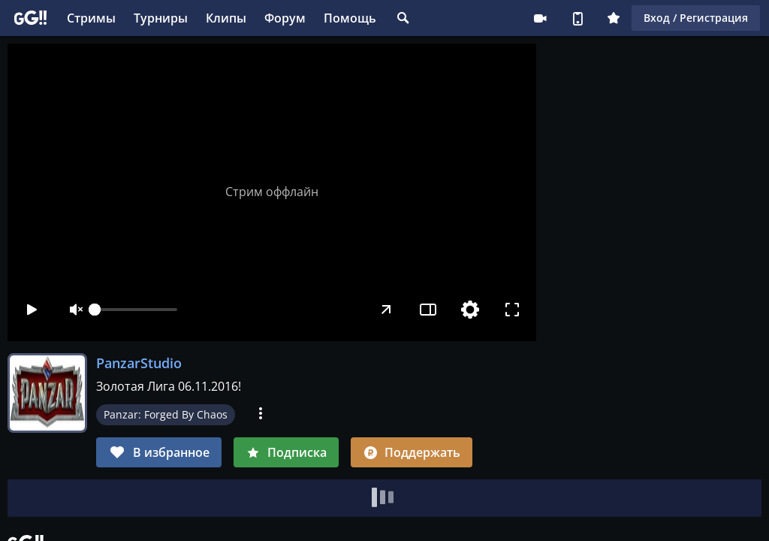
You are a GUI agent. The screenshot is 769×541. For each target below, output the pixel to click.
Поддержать (411, 452)
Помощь (350, 18)
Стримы (91, 18)
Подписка (286, 452)
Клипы (226, 18)
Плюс (613, 18)
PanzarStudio (139, 363)
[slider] (136, 309)
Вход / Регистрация (696, 18)
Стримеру (540, 18)
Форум (285, 18)
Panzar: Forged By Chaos (166, 414)
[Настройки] (470, 310)
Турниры (161, 18)
